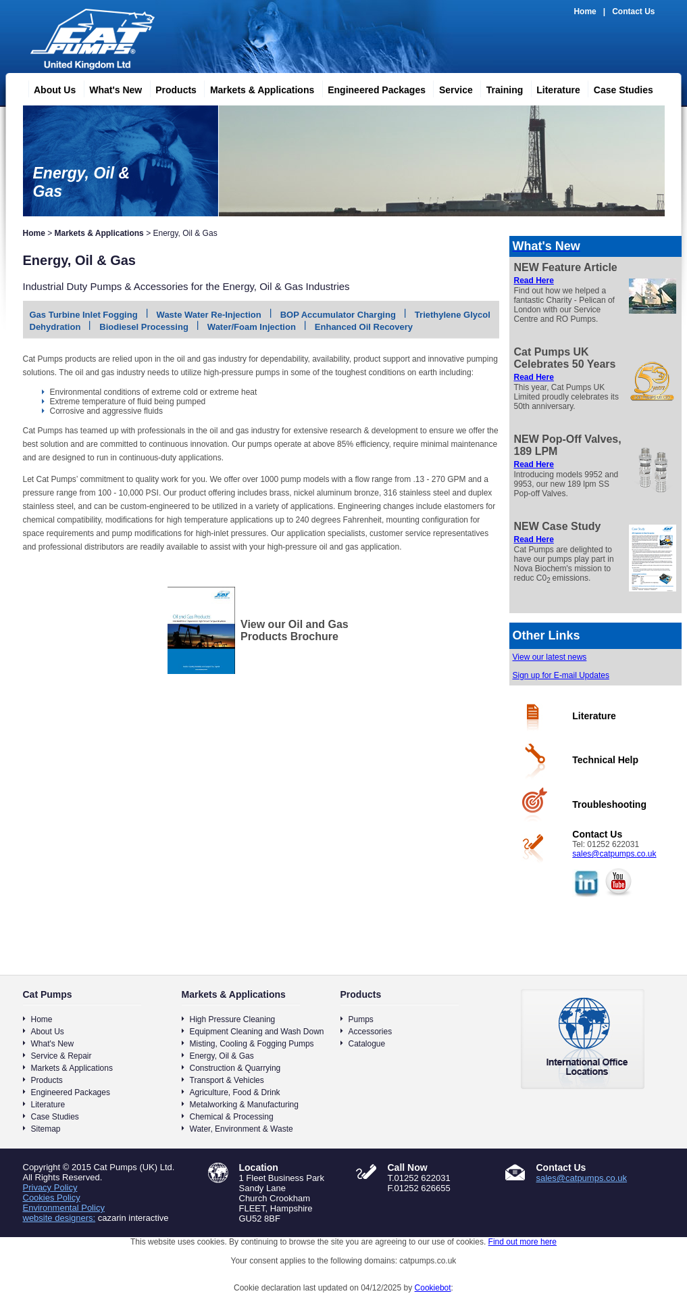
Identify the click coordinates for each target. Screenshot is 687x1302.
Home (585, 11)
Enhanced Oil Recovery (364, 327)
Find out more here (522, 1242)
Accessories (370, 1031)
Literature (553, 87)
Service (450, 87)
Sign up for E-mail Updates (561, 675)
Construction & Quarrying (235, 1068)
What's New (110, 87)
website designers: (59, 1218)
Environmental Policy (64, 1208)
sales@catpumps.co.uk (614, 854)
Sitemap (46, 1129)
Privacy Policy (50, 1187)
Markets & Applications (256, 87)
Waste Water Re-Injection (209, 315)
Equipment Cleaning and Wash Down (257, 1031)
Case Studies (618, 87)
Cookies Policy (51, 1197)
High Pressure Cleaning (233, 1019)
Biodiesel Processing (143, 327)
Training (499, 87)
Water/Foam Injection (251, 327)
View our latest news (550, 657)
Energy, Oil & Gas (222, 1056)
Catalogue (367, 1043)
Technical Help (605, 759)
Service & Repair (61, 1056)
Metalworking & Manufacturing (244, 1104)
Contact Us (633, 11)
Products (171, 87)
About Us (49, 87)
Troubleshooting (609, 804)
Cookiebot (433, 1288)
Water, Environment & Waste (241, 1129)
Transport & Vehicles (227, 1080)
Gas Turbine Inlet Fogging (84, 315)
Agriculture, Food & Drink (235, 1092)
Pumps (361, 1019)
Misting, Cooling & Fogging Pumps (252, 1043)
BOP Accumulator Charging (338, 315)
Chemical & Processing (232, 1117)
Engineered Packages (371, 87)
